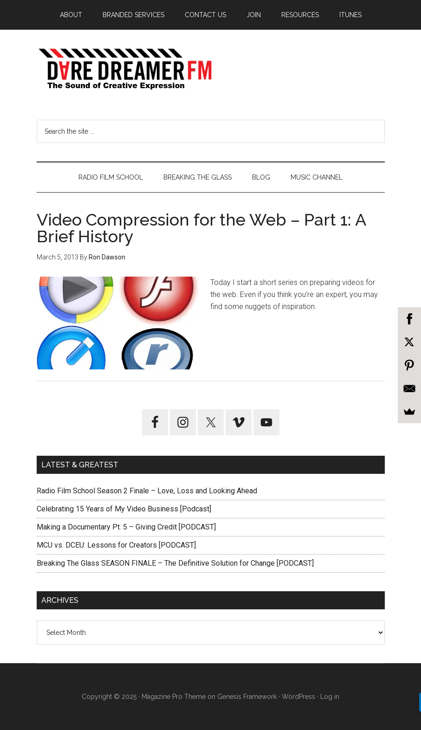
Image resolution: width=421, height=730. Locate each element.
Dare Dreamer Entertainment (211, 69)
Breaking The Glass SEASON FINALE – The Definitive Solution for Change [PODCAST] (175, 563)
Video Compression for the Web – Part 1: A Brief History (201, 228)
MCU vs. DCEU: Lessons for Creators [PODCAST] (116, 545)
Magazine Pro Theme (174, 696)
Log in (329, 696)
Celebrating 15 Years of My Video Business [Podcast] (124, 508)
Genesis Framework (247, 696)
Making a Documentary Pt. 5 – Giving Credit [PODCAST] (126, 527)
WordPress (298, 696)
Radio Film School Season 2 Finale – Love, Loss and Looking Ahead (147, 490)
